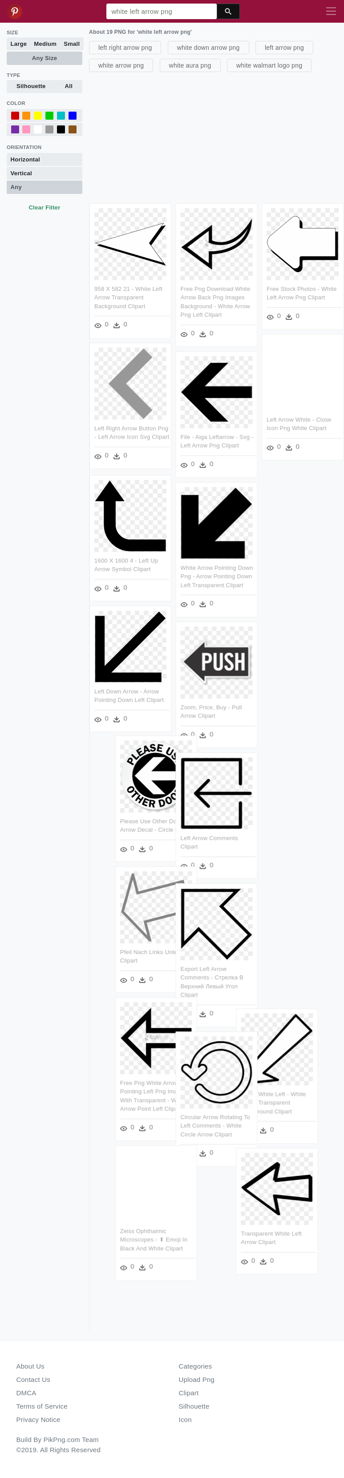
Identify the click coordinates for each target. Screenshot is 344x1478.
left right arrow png (125, 47)
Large (19, 43)
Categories (195, 1366)
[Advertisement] (215, 136)
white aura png (190, 65)
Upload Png (197, 1379)
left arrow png (284, 47)
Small (72, 43)
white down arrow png (208, 47)
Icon (185, 1419)
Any (16, 187)
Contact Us (33, 1379)
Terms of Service (42, 1406)
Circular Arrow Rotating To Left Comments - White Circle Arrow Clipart (216, 1126)
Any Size (44, 58)
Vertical (21, 173)
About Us (30, 1366)
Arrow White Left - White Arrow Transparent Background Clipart (277, 1103)
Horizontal (25, 159)
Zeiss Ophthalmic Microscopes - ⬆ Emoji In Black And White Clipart (150, 1240)
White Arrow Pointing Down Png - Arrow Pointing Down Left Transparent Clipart (217, 576)
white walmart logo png (269, 65)
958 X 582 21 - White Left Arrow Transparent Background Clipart (128, 298)
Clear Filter (44, 207)
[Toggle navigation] (331, 12)
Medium (45, 43)
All (69, 86)
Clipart (189, 1393)
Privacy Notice (38, 1419)
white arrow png (121, 65)
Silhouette (31, 86)
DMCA (26, 1393)
